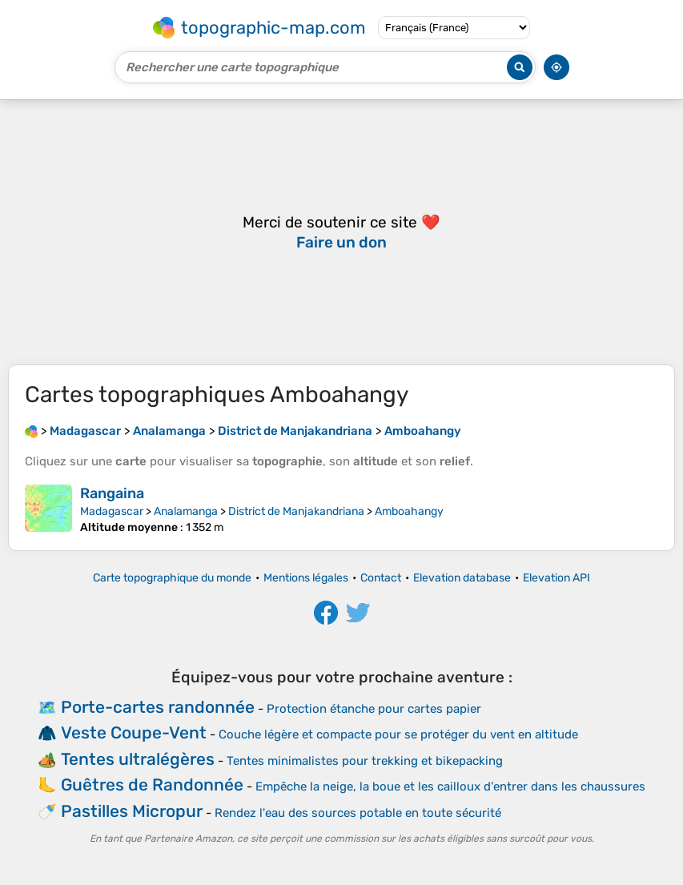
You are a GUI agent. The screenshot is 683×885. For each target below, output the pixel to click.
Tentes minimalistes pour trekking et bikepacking (365, 761)
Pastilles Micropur (132, 811)
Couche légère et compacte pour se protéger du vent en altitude (398, 734)
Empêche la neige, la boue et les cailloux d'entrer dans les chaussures (450, 786)
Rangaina (112, 493)
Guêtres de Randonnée (152, 784)
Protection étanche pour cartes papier (374, 709)
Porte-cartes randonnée (158, 707)
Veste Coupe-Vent (134, 732)
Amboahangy (409, 511)
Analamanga (186, 511)
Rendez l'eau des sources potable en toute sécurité (358, 813)
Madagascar (111, 511)
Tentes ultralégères (138, 759)
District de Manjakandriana (296, 511)
